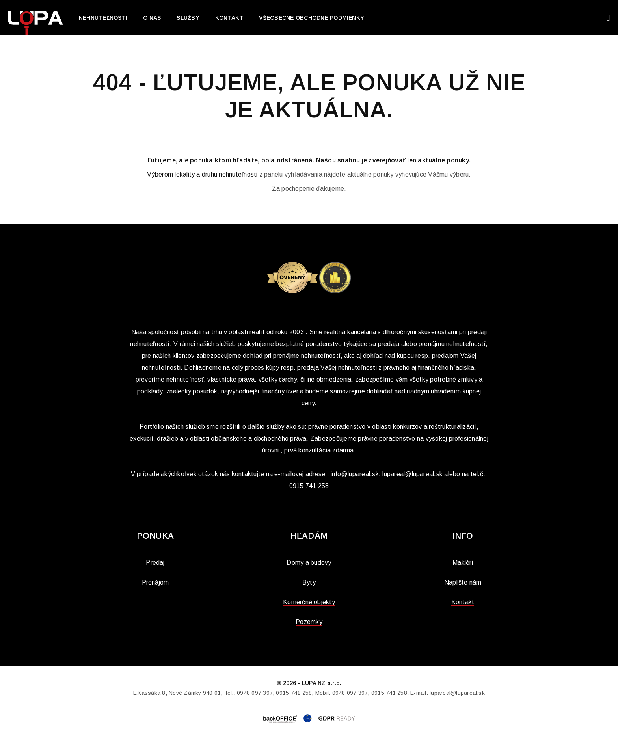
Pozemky (309, 621)
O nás (152, 18)
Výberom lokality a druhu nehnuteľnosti (202, 174)
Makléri (462, 562)
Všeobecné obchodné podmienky (311, 18)
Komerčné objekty (309, 602)
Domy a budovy (309, 562)
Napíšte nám (463, 582)
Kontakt (229, 18)
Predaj (155, 562)
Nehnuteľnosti (103, 18)
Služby (188, 18)
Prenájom (155, 582)
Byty (309, 582)
